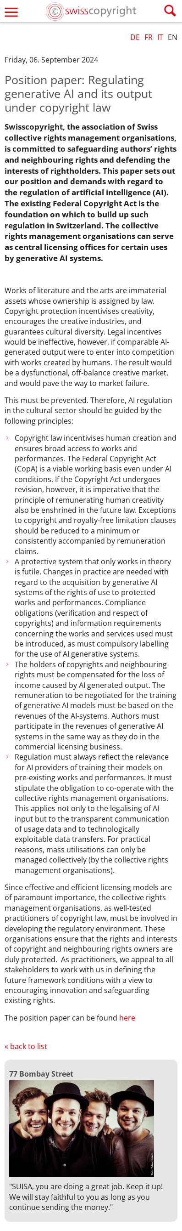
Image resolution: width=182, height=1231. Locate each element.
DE (135, 37)
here (127, 1018)
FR (148, 37)
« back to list (26, 1046)
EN (172, 37)
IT (160, 37)
